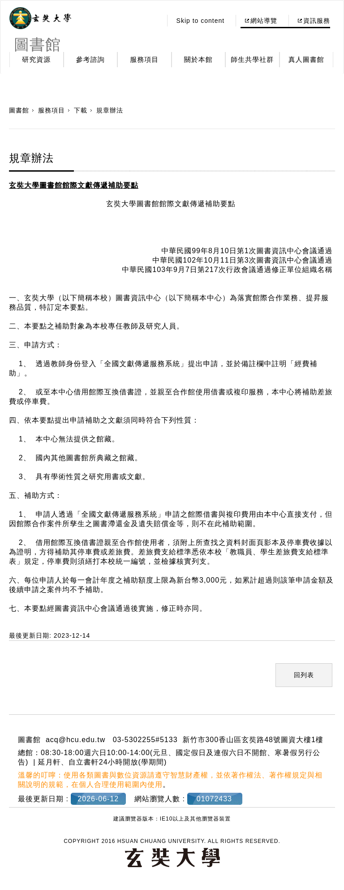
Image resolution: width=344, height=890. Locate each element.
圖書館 (19, 110)
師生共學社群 (252, 59)
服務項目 (144, 59)
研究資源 (36, 59)
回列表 (304, 674)
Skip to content (200, 20)
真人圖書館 (306, 59)
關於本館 (198, 59)
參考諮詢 (90, 59)
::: (152, 20)
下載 (80, 110)
